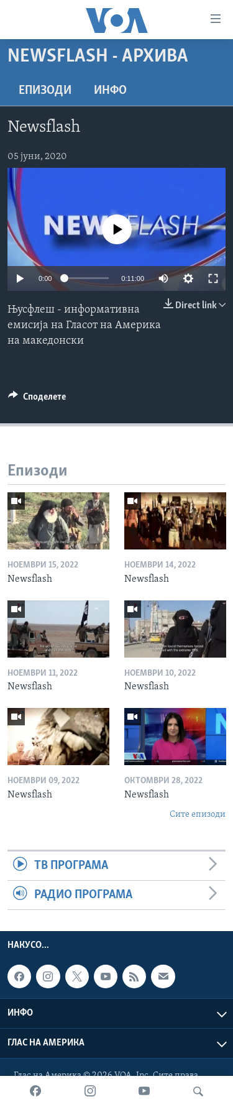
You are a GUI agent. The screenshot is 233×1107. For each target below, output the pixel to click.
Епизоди (45, 91)
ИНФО (110, 91)
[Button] (37, 399)
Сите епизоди (198, 814)
